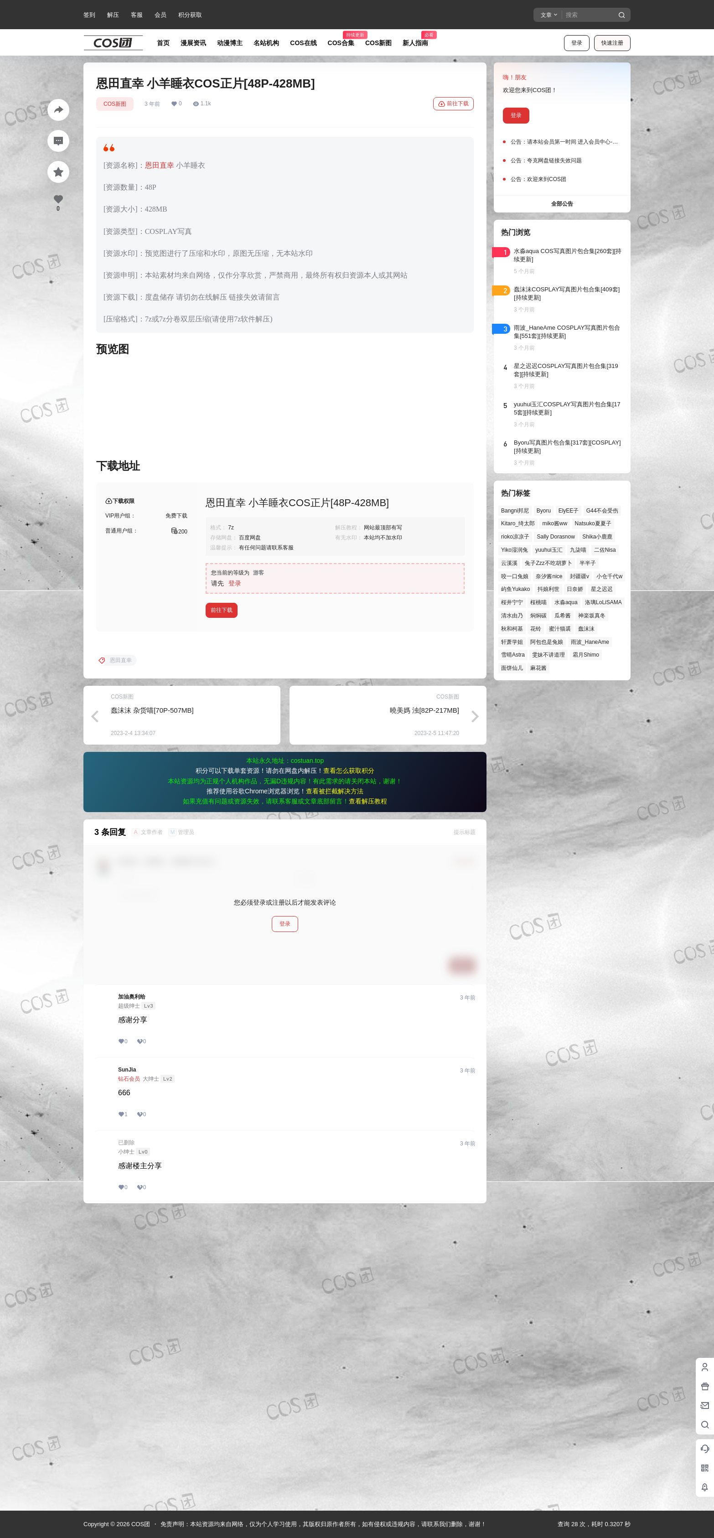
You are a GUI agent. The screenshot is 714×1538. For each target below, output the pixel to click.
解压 (113, 14)
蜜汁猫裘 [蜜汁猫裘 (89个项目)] (560, 629)
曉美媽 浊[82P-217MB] (424, 1004)
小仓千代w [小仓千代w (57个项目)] (609, 576)
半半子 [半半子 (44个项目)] (587, 563)
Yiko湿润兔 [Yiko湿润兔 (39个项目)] (514, 550)
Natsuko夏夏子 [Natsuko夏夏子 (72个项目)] (593, 523)
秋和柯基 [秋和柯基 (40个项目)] (512, 629)
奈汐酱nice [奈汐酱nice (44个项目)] (549, 576)
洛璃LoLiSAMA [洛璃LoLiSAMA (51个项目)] (603, 602)
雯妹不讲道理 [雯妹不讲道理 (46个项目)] (548, 655)
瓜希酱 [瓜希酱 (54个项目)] (562, 615)
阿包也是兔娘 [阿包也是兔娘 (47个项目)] (546, 642)
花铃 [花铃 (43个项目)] (535, 629)
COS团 (139, 1524)
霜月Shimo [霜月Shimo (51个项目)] (586, 655)
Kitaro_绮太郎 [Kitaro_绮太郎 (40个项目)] (518, 523)
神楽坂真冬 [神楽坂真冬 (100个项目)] (591, 615)
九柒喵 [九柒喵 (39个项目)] (578, 550)
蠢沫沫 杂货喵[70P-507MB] (152, 1004)
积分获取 (190, 14)
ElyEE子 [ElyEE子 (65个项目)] (569, 510)
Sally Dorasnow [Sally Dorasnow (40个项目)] (555, 536)
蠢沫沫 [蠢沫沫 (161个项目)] (586, 629)
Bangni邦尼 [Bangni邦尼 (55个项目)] (515, 510)
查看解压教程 (368, 1094)
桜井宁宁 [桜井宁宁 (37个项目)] (512, 602)
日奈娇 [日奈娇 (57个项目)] (575, 589)
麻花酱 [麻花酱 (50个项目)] (538, 668)
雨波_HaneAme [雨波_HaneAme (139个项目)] (590, 642)
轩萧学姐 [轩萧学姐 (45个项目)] (512, 642)
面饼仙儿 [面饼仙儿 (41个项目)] (512, 668)
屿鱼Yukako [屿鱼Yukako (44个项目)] (515, 589)
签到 (89, 14)
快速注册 (612, 43)
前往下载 (453, 104)
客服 (137, 14)
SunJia (127, 1363)
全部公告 (562, 204)
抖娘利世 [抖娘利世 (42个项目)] (548, 589)
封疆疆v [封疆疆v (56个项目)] (579, 576)
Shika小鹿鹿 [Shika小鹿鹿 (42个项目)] (597, 536)
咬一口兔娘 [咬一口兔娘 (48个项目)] (514, 576)
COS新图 (114, 104)
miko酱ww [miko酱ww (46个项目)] (554, 523)
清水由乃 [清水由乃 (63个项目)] (512, 615)
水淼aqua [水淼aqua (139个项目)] (566, 602)
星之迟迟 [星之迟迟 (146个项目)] (602, 589)
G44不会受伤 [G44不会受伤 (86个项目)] (602, 510)
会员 (160, 14)
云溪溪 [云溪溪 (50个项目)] (509, 563)
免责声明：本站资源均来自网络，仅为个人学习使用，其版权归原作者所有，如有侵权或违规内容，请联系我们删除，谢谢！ (323, 1524)
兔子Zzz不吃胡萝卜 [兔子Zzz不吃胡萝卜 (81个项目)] (548, 563)
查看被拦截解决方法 (334, 1084)
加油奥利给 (131, 1290)
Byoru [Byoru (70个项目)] (544, 510)
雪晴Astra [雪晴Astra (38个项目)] (513, 655)
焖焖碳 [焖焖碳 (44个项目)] (538, 615)
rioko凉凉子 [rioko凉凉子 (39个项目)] (515, 536)
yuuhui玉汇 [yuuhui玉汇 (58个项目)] (548, 550)
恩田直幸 (159, 165)
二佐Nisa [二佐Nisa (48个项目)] (605, 550)
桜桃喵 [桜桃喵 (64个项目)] (538, 602)
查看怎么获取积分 (348, 1064)
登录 (576, 43)
